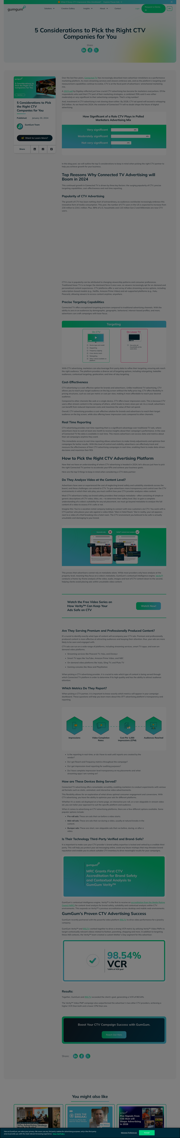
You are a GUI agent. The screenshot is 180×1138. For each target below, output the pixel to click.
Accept (147, 1133)
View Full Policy (59, 1134)
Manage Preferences (129, 1133)
